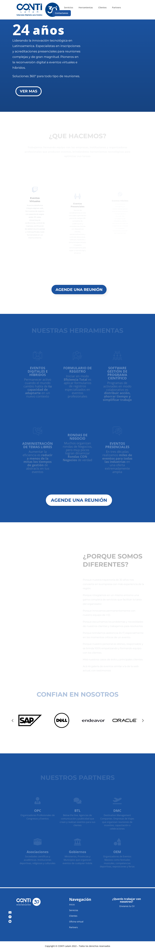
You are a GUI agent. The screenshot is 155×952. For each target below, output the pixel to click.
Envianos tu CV (126, 906)
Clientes (102, 7)
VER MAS (28, 91)
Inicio (56, 7)
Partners (116, 7)
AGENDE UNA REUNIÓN (79, 289)
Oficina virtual (76, 921)
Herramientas (86, 7)
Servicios (68, 7)
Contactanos (61, 13)
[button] (12, 720)
